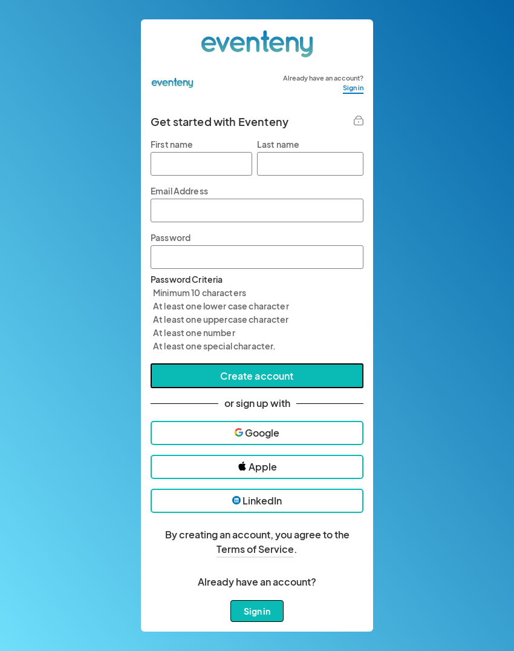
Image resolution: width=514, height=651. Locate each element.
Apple (257, 466)
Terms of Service (255, 549)
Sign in (353, 87)
